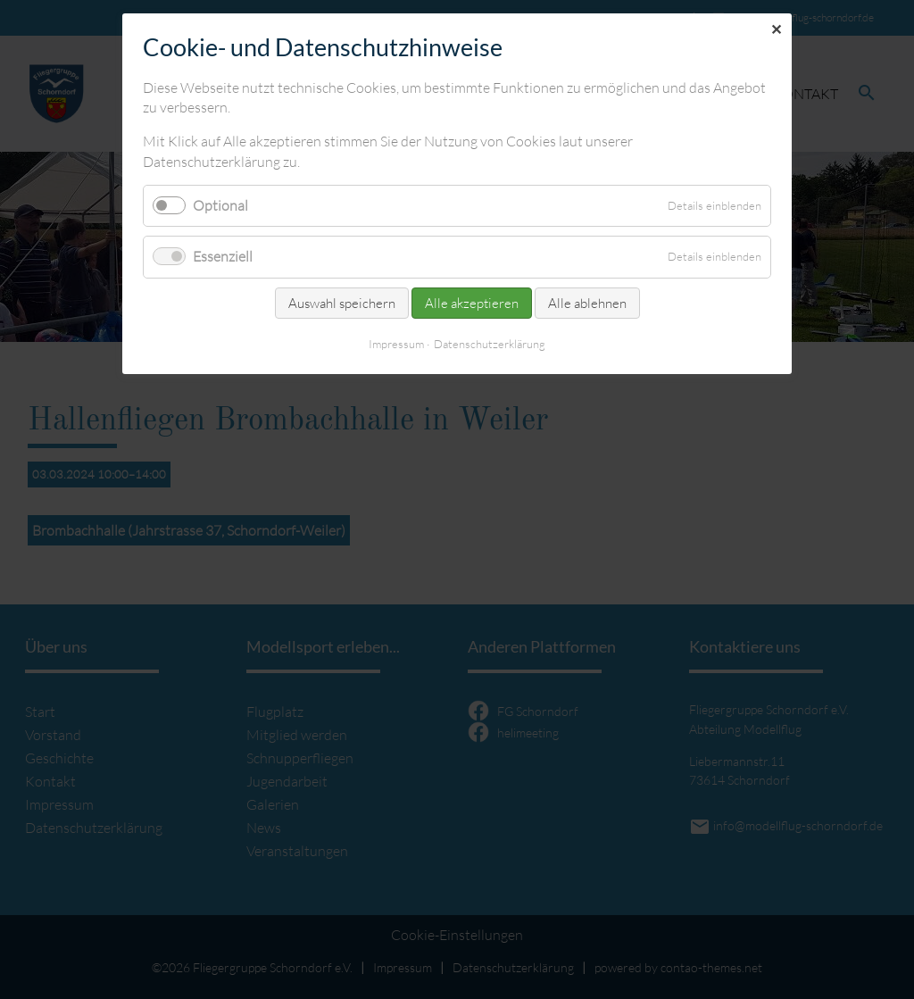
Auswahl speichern (341, 303)
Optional (220, 205)
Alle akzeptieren (472, 303)
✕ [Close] (776, 29)
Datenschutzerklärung (489, 344)
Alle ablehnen (587, 303)
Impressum (396, 344)
